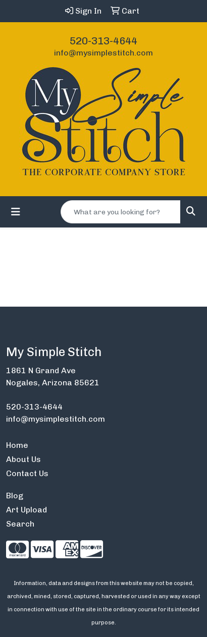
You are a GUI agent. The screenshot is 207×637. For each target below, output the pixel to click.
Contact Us (27, 473)
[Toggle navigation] (15, 212)
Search (20, 524)
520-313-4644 (103, 41)
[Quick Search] (121, 211)
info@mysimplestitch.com (103, 52)
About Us (23, 459)
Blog (14, 495)
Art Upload (26, 509)
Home (17, 445)
